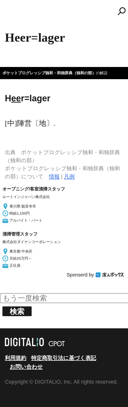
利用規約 (15, 358)
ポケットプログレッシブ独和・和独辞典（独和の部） (49, 73)
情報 (54, 176)
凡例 (69, 176)
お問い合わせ (26, 367)
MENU (12, 13)
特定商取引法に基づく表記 (63, 358)
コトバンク (66, 11)
